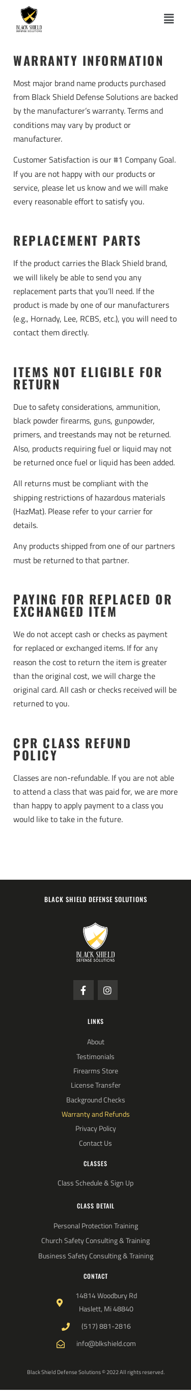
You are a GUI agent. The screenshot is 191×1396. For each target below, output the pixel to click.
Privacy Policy (95, 1128)
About (95, 1041)
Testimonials (95, 1056)
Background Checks (95, 1099)
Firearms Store (95, 1070)
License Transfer (96, 1085)
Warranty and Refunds (96, 1114)
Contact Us (95, 1143)
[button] (169, 19)
